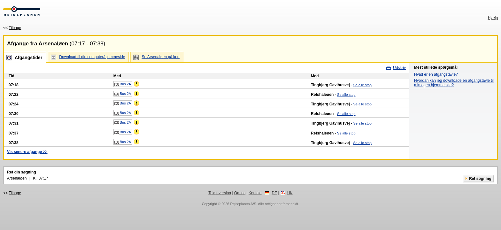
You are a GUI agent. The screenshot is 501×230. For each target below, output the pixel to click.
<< (12, 28)
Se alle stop (362, 85)
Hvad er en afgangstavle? (436, 74)
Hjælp (493, 18)
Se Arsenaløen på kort (161, 57)
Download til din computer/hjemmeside (92, 57)
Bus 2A (122, 84)
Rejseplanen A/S (243, 204)
